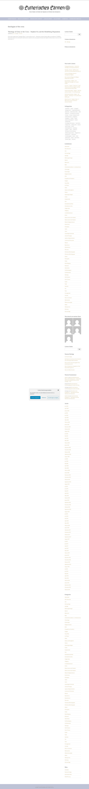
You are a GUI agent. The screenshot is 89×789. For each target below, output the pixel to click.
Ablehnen (44, 397)
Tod (65, 288)
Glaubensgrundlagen (69, 194)
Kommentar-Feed (68, 774)
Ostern (66, 256)
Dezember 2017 (68, 530)
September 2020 (68, 454)
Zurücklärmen (48, 19)
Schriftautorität (68, 272)
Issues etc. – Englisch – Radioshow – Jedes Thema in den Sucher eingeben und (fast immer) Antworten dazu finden (72, 87)
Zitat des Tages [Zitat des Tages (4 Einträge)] (68, 139)
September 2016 (68, 564)
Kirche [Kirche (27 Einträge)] (72, 126)
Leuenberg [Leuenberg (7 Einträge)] (75, 127)
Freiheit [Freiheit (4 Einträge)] (72, 118)
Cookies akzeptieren (35, 397)
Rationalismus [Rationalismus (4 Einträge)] (67, 134)
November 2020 (68, 449)
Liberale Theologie (68, 235)
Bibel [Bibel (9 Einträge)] (80, 111)
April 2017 (66, 548)
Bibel (66, 164)
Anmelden (67, 769)
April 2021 (66, 438)
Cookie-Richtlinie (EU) (75, 19)
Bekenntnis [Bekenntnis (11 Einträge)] (67, 111)
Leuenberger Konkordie (69, 233)
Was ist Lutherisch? (23, 19)
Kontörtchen (67, 224)
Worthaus (67, 309)
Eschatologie (67, 171)
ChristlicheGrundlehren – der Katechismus (73, 167)
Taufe (66, 284)
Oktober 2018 (67, 507)
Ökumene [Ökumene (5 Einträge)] (73, 139)
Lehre (66, 231)
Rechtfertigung (67, 263)
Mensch (66, 242)
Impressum (38, 786)
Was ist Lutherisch (68, 297)
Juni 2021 (66, 433)
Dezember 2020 (68, 447)
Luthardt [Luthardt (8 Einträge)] (66, 129)
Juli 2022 (66, 413)
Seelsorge (66, 274)
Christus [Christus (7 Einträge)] (66, 115)
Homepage (65, 19)
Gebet (66, 187)
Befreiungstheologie (68, 157)
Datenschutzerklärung (49, 786)
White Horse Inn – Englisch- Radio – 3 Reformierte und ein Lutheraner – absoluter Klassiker (72, 100)
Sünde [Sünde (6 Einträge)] (74, 136)
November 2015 (68, 587)
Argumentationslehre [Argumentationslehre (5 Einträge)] (76, 110)
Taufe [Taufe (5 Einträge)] (77, 136)
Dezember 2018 (68, 502)
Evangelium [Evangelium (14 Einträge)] (67, 118)
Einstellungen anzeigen (53, 397)
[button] (58, 390)
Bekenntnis (67, 162)
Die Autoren (57, 19)
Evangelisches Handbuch (69, 178)
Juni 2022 (66, 415)
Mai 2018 (66, 518)
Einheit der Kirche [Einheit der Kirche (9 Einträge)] (68, 116)
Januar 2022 (67, 424)
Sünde (66, 281)
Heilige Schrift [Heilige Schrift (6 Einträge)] (73, 124)
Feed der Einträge (68, 772)
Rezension (67, 265)
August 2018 (67, 511)
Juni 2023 (66, 406)
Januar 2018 (67, 527)
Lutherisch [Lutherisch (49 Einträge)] (75, 129)
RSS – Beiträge (67, 41)
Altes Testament (68, 148)
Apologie (66, 155)
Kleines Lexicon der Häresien (70, 219)
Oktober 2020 (67, 452)
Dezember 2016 (68, 557)
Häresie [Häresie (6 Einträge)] (79, 124)
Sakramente (67, 268)
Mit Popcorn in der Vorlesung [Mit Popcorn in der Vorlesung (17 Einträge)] (70, 131)
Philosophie (67, 258)
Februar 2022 (67, 422)
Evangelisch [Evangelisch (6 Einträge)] (75, 116)
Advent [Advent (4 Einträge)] (72, 108)
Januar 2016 (67, 582)
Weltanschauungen (68, 302)
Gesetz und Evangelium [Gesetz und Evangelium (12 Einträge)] (69, 119)
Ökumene (67, 249)
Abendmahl (67, 146)
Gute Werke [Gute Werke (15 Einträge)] (78, 123)
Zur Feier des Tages (68, 356)
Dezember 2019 (68, 475)
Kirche (66, 215)
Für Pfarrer (67, 185)
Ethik (66, 176)
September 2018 (68, 509)
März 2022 (67, 419)
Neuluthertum (67, 247)
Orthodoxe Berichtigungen (70, 251)
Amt (65, 151)
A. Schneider (20, 33)
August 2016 (67, 566)
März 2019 (67, 495)
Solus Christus (67, 279)
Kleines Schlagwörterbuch (70, 222)
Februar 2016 (67, 580)
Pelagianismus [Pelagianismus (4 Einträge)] (77, 132)
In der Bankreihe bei (68, 212)
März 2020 (67, 468)
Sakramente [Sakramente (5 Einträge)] (73, 134)
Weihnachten (67, 300)
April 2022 (66, 417)
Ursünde (66, 295)
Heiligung (66, 210)
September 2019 (68, 481)
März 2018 (67, 523)
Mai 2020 (66, 463)
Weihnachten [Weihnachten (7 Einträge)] (67, 137)
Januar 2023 (67, 410)
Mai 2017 (66, 546)
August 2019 (67, 484)
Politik (66, 261)
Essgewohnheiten (68, 173)
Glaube (66, 192)
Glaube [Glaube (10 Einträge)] (76, 119)
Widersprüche (67, 306)
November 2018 (68, 504)
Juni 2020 (66, 461)
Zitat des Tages (67, 311)
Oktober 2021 (67, 429)
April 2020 (66, 465)
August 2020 (67, 456)
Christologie (67, 169)
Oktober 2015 (67, 589)
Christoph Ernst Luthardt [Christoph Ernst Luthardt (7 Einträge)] (74, 113)
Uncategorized (67, 293)
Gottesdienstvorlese (68, 206)
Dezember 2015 (68, 585)
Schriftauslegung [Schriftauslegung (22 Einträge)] (68, 136)
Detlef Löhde (67, 396)
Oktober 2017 (67, 534)
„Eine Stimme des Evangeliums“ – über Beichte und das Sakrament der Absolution (72, 392)
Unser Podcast (12, 19)
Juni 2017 (66, 543)
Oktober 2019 (67, 479)
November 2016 (68, 559)
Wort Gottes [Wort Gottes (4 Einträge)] (77, 137)
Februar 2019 (67, 497)
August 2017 (67, 539)
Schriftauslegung (68, 270)
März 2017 (67, 550)
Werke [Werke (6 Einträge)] (72, 137)
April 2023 (66, 408)
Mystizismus (67, 245)
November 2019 (68, 477)
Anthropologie (67, 153)
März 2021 (67, 440)
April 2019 (66, 493)
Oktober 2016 (67, 562)
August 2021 (67, 431)
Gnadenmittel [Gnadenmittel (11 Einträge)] (67, 121)
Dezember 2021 (68, 426)
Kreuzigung (67, 226)
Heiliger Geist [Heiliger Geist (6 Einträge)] (67, 124)
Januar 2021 (67, 445)
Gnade (66, 196)
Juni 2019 (66, 488)
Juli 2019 (66, 486)
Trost (66, 290)
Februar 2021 (67, 442)
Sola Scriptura (67, 277)
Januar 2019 (67, 500)
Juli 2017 (66, 541)
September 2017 (68, 536)
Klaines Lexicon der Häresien (70, 217)
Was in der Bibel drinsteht (69, 369)
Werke (66, 304)
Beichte (66, 160)
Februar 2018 (67, 525)
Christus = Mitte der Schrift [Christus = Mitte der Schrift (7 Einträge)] (74, 115)
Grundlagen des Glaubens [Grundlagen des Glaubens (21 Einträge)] (70, 123)
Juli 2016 (66, 569)
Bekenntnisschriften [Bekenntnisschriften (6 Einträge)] (74, 111)
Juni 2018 (66, 516)
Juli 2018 (66, 513)
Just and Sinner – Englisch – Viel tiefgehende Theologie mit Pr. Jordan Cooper (72, 82)
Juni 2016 (66, 571)
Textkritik (66, 286)
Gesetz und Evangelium (69, 190)
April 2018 (66, 520)
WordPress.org (67, 776)
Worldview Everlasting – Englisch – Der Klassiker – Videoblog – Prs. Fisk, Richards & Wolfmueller (73, 96)
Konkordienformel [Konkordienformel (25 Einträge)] (68, 127)
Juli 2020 (66, 458)
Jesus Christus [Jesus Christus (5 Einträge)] (67, 126)
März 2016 (67, 578)
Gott (65, 201)
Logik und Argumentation (70, 238)
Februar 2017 (67, 552)
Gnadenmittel (67, 199)
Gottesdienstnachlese (69, 203)
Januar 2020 (67, 472)
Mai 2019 (66, 491)
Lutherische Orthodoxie (69, 240)
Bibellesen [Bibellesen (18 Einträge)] (67, 113)
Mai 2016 (66, 573)
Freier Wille (67, 183)
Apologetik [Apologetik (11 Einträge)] (76, 108)
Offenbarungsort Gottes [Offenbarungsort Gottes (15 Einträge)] (69, 132)
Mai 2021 (66, 436)
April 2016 (66, 575)
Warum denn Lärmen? (36, 19)
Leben (66, 229)
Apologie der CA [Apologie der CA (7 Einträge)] (68, 110)
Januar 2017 (67, 555)
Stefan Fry (67, 377)
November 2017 (68, 532)
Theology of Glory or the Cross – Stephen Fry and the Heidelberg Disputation (34, 32)
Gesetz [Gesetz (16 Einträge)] (76, 118)
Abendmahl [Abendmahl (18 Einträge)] (67, 108)
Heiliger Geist (67, 208)
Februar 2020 (67, 470)
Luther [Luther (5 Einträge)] (70, 129)
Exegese (66, 180)
